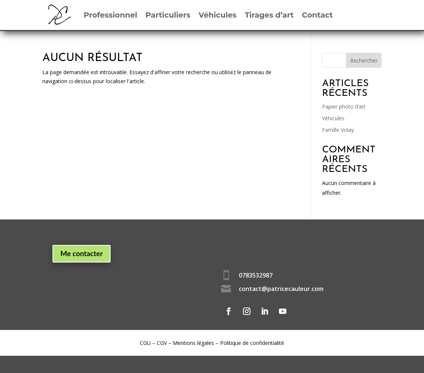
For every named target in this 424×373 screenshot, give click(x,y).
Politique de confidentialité (252, 342)
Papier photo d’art (344, 106)
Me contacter (81, 253)
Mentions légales (193, 342)
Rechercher (364, 60)
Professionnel (110, 14)
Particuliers (167, 14)
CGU (145, 342)
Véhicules (218, 14)
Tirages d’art (269, 14)
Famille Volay (338, 129)
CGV (162, 342)
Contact (317, 14)
